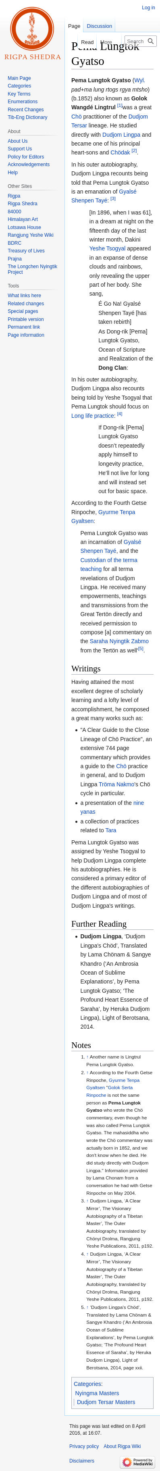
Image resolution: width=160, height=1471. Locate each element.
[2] (134, 150)
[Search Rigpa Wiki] (141, 41)
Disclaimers (81, 1461)
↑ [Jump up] (87, 1056)
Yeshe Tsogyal (107, 248)
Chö (76, 116)
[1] (120, 105)
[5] (140, 648)
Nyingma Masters (97, 1393)
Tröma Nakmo (116, 784)
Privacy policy (84, 1446)
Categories (87, 1384)
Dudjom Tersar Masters (106, 1402)
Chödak (120, 152)
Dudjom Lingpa (121, 134)
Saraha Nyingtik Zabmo (119, 641)
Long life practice (92, 416)
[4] (120, 413)
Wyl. (139, 80)
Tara (110, 830)
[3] (113, 198)
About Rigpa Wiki (122, 1446)
